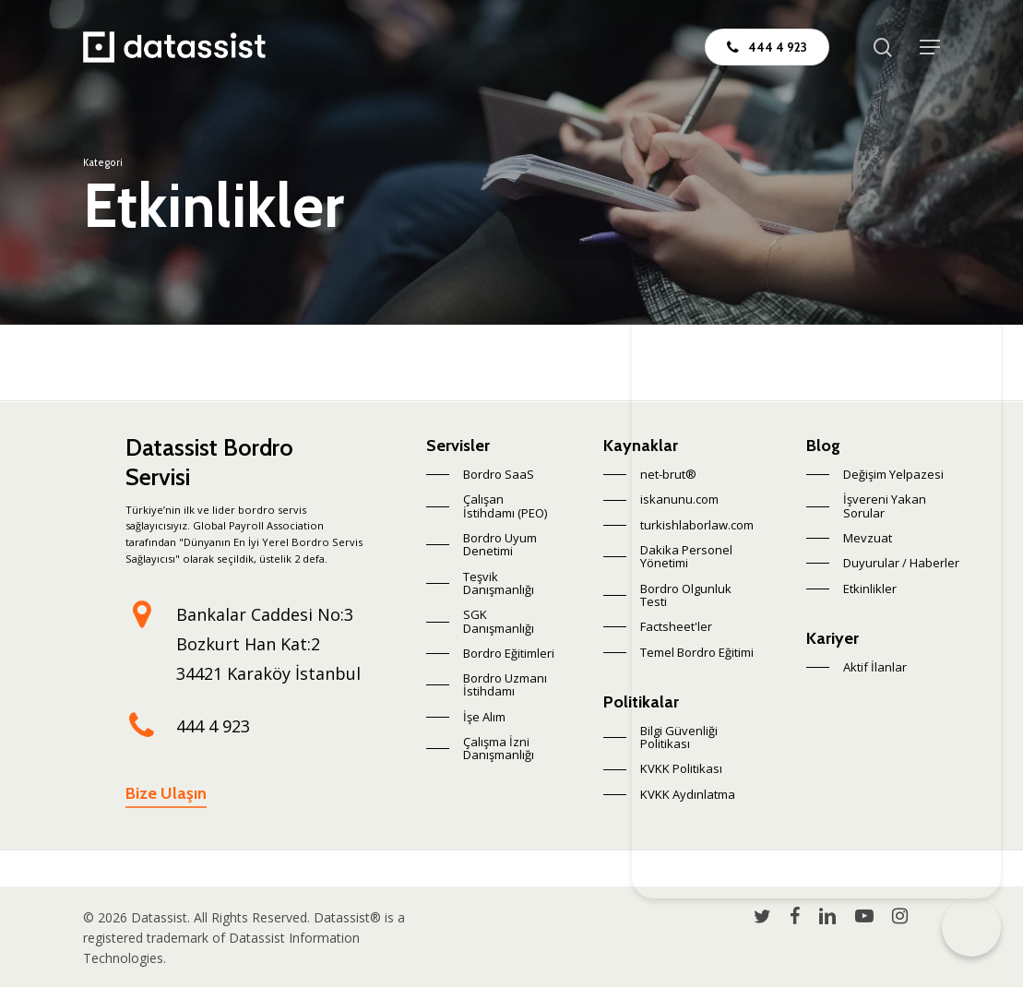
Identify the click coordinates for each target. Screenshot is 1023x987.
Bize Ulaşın (166, 793)
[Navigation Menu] (930, 47)
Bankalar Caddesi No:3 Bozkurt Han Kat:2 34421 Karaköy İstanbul (268, 643)
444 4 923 (213, 726)
